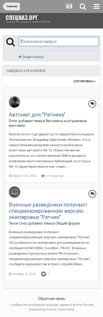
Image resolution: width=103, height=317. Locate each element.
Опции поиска (31, 57)
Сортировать (84, 81)
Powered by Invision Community (51, 309)
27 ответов (52, 176)
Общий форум (68, 223)
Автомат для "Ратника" (37, 115)
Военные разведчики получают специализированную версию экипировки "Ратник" (48, 211)
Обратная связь (51, 299)
